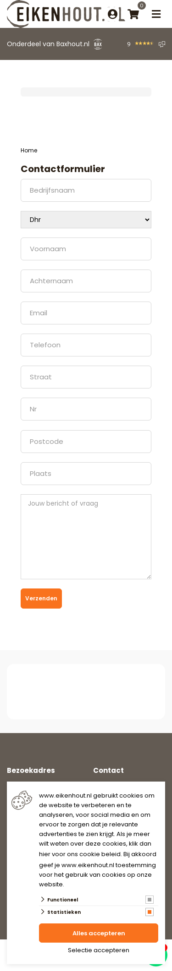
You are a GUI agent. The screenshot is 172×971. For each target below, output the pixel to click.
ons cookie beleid (94, 854)
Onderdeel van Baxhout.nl (48, 44)
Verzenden (41, 598)
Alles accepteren (98, 933)
